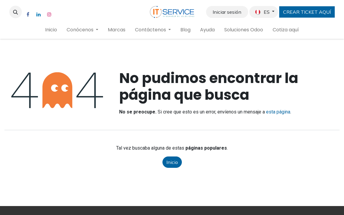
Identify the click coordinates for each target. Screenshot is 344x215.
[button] (15, 12)
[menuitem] (51, 30)
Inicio (172, 162)
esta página (278, 112)
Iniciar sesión (227, 12)
